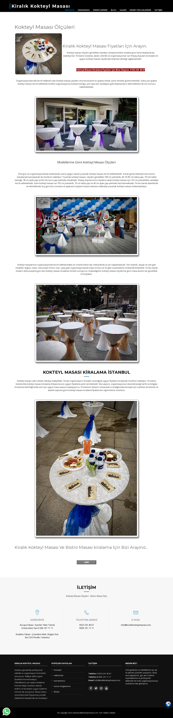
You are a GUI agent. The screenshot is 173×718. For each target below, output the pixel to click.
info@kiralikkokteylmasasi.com (136, 625)
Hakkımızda (58, 675)
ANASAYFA (69, 10)
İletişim (57, 691)
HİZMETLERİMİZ (100, 10)
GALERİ (123, 10)
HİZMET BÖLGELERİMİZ (140, 10)
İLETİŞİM (158, 10)
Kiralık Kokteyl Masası (41, 6)
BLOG (113, 10)
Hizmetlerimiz (59, 681)
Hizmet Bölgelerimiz (62, 686)
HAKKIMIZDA (84, 10)
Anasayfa (57, 670)
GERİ (86, 562)
